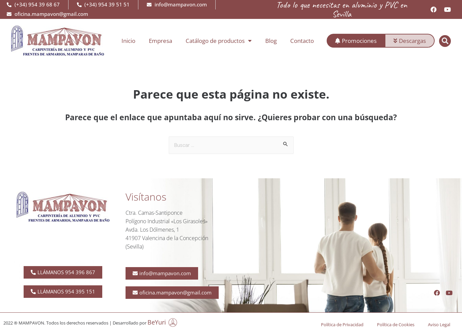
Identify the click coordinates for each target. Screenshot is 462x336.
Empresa (160, 41)
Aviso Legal (439, 324)
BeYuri (156, 322)
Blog (271, 41)
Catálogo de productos (219, 40)
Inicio (128, 41)
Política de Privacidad (342, 324)
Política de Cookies (395, 324)
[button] (445, 41)
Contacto (302, 41)
